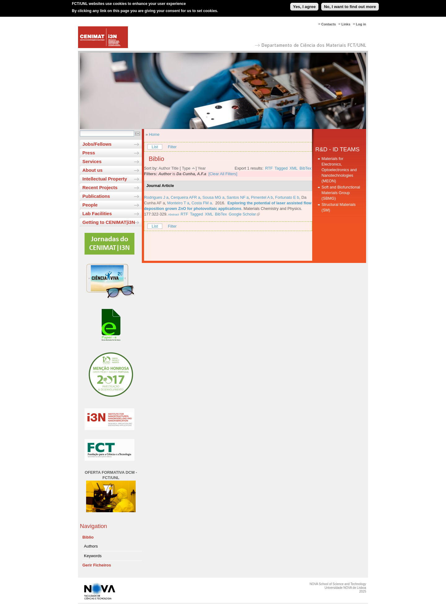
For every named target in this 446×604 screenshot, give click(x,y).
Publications (96, 196)
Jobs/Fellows (97, 144)
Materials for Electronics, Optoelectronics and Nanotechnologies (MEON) (339, 169)
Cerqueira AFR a (185, 197)
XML (294, 168)
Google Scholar (242, 214)
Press (88, 152)
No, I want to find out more (350, 4)
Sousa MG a (214, 197)
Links (345, 24)
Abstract (173, 214)
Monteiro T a (178, 203)
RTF (269, 168)
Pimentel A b (262, 197)
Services (92, 161)
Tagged (281, 168)
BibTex (305, 168)
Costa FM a (201, 203)
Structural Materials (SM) (338, 207)
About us (92, 170)
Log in (361, 24)
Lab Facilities (97, 213)
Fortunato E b (287, 197)
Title (175, 168)
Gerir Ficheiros (96, 565)
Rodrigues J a (156, 197)
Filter (172, 146)
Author (164, 168)
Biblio (88, 537)
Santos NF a (238, 197)
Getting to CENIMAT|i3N (108, 222)
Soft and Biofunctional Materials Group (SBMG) (340, 193)
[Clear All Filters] (222, 173)
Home (154, 134)
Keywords (93, 555)
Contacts (328, 24)
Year (202, 168)
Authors (91, 546)
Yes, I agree (304, 4)
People (90, 204)
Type (186, 168)
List (155, 146)
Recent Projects (99, 187)
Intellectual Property (104, 178)
